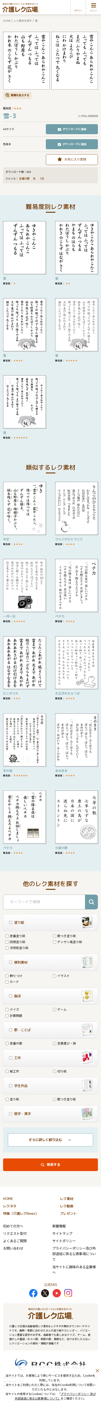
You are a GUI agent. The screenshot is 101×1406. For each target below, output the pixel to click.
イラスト (61, 975)
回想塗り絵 (15, 941)
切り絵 (60, 1071)
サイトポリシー (64, 1240)
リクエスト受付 (15, 1233)
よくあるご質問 (15, 1240)
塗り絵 (12, 1099)
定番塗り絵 (15, 936)
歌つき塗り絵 (64, 936)
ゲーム (60, 1009)
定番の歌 (24, 178)
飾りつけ (13, 975)
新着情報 (59, 1225)
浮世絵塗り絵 (16, 947)
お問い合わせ (13, 1248)
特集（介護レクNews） (20, 1213)
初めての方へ (13, 1225)
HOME (7, 20)
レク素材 (66, 1198)
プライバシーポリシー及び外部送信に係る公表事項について (74, 1254)
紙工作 (12, 1071)
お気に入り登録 (75, 159)
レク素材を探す (23, 20)
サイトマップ (62, 1233)
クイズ (12, 1009)
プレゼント (68, 1213)
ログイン (78, 10)
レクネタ (9, 1206)
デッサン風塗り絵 (67, 941)
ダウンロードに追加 (74, 129)
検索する (53, 1164)
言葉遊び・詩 (64, 1043)
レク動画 (66, 1206)
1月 (42, 178)
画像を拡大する (20, 95)
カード (12, 981)
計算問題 (13, 1015)
